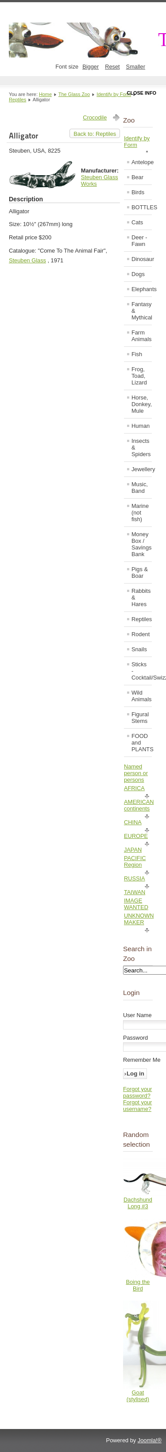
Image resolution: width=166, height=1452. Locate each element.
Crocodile (95, 117)
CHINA (133, 822)
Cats (137, 222)
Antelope (141, 162)
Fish (136, 354)
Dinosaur (141, 259)
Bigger (90, 66)
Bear (137, 177)
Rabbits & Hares (141, 597)
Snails (139, 649)
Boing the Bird (138, 1285)
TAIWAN (134, 892)
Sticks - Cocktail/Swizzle (141, 671)
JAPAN (133, 849)
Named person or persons (136, 773)
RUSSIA (134, 878)
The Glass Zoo (74, 94)
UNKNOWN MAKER (139, 919)
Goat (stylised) (138, 1395)
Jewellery (141, 469)
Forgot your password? (137, 1092)
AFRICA (134, 788)
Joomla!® (150, 1440)
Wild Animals (141, 696)
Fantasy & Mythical (141, 311)
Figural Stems (140, 717)
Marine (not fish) (140, 512)
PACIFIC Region (135, 861)
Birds (137, 192)
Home (45, 94)
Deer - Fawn (139, 240)
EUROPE (136, 836)
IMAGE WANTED (136, 903)
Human (140, 426)
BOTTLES (141, 207)
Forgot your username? (137, 1105)
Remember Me (142, 1059)
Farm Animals (141, 335)
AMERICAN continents (139, 805)
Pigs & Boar (139, 572)
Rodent (140, 634)
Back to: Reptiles (94, 134)
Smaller (135, 66)
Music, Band (139, 487)
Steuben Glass (27, 260)
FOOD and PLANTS (141, 743)
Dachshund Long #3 (138, 1203)
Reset (112, 66)
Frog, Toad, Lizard (139, 376)
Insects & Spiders (141, 447)
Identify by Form (114, 94)
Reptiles (17, 99)
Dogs (138, 274)
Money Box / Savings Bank (141, 544)
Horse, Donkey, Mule (141, 404)
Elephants (141, 289)
